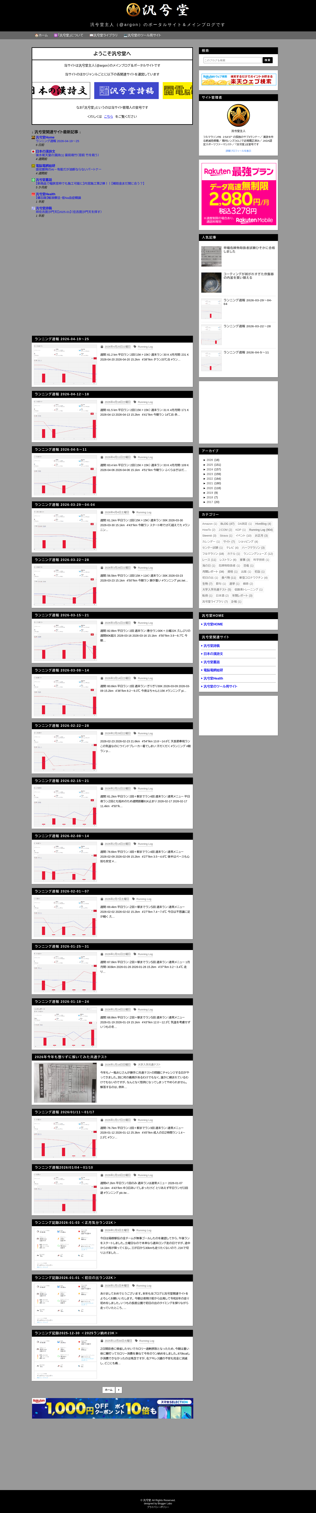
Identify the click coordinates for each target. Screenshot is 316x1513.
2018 (210, 497)
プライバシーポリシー (158, 1507)
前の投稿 (119, 1390)
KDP (240, 529)
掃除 (248, 583)
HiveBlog (263, 523)
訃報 (236, 601)
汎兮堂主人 (238, 131)
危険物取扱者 (229, 565)
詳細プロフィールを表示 (238, 151)
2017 (210, 502)
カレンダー (211, 541)
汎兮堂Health (45, 194)
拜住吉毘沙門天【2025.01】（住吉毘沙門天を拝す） (69, 212)
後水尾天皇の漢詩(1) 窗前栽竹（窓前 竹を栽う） (67, 155)
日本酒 (222, 595)
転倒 (207, 595)
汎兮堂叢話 (44, 180)
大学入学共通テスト (216, 589)
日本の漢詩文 (45, 151)
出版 (246, 571)
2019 (210, 492)
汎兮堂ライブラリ (215, 601)
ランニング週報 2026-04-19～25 (57, 141)
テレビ (232, 547)
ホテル (233, 553)
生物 (207, 583)
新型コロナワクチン (253, 577)
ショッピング (248, 541)
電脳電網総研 (45, 165)
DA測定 (245, 523)
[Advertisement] (112, 298)
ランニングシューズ (258, 553)
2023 (210, 474)
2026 (210, 460)
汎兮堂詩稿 (44, 208)
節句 (221, 583)
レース (209, 559)
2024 (210, 469)
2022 (210, 478)
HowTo (208, 529)
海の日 (208, 565)
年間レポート (242, 595)
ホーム (108, 1389)
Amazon (209, 523)
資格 (233, 571)
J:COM (225, 529)
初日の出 (210, 577)
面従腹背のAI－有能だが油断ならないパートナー (69, 169)
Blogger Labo (165, 1503)
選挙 (234, 583)
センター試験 (212, 547)
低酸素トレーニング (249, 589)
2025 (210, 464)
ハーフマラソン (253, 547)
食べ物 (228, 577)
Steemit (209, 535)
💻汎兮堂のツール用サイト (142, 35)
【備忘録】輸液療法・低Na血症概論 (58, 197)
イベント (244, 535)
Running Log (261, 529)
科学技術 (261, 559)
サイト (229, 541)
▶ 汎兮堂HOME (212, 624)
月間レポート (213, 571)
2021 (210, 483)
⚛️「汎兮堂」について (68, 35)
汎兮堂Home (45, 137)
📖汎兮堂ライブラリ (103, 35)
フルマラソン (213, 553)
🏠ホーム (41, 35)
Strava (226, 535)
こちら (108, 116)
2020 (210, 488)
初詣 (260, 571)
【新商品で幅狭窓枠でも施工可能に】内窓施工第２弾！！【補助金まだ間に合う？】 (90, 183)
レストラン (227, 559)
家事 (245, 559)
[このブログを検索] (233, 60)
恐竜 (248, 565)
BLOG (227, 523)
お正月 (261, 535)
